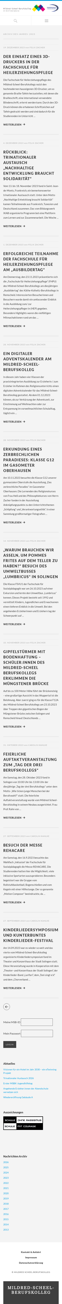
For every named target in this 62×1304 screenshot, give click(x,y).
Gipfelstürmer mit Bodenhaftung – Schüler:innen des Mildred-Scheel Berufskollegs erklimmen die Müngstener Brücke (26, 667)
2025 (6, 1167)
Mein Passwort (12, 1033)
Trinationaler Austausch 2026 (18, 1078)
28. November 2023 (14, 344)
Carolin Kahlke (37, 745)
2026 (6, 1162)
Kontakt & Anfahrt (31, 1252)
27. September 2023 (14, 836)
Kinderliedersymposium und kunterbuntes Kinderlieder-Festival (31, 935)
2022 (6, 1182)
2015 (6, 1219)
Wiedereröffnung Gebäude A (18, 1097)
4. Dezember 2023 (13, 143)
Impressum (31, 1257)
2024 (6, 1172)
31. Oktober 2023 (13, 745)
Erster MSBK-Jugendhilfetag (17, 1083)
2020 (6, 1193)
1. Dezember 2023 (13, 244)
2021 (6, 1188)
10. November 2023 (14, 642)
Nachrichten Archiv (15, 1156)
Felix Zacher (37, 47)
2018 (6, 1203)
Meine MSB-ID (11, 1022)
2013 (6, 1229)
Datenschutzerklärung (31, 1262)
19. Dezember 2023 (14, 47)
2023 (6, 1177)
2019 (6, 1198)
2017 (6, 1208)
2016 (6, 1214)
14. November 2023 (14, 541)
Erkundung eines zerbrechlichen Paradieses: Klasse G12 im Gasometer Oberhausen (28, 460)
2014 (6, 1224)
